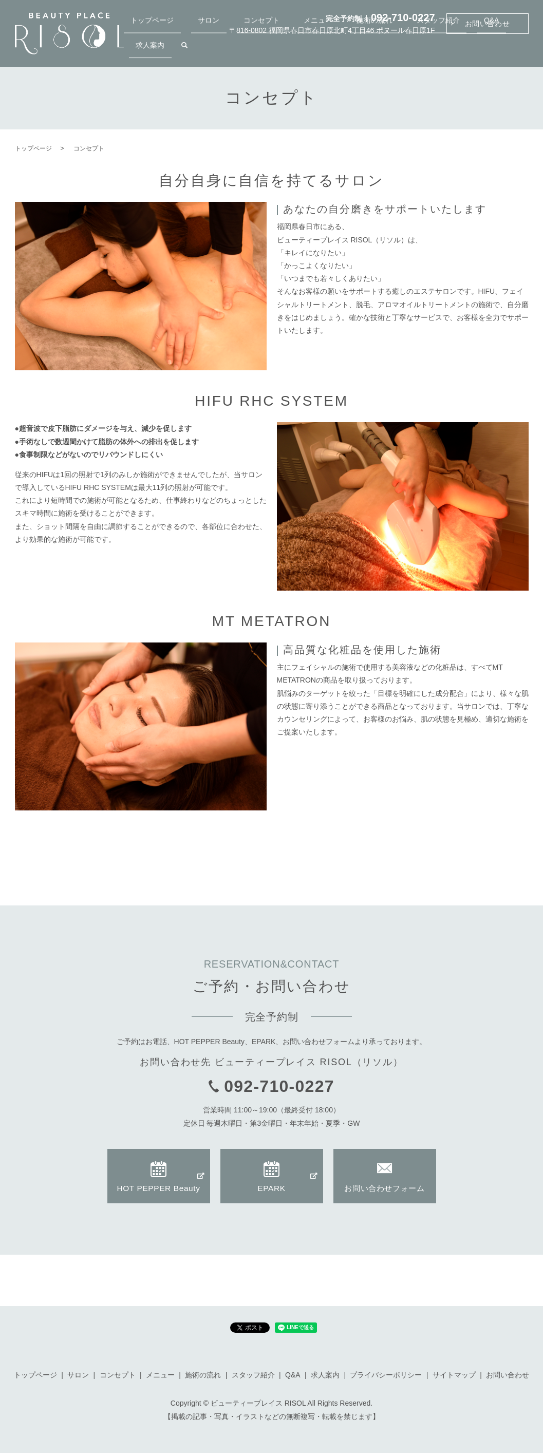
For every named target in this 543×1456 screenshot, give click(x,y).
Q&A (461, 51)
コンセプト (287, 51)
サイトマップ (454, 1378)
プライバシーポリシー (386, 1378)
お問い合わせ (487, 24)
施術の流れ (372, 51)
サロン (247, 51)
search (521, 51)
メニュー (329, 51)
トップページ (205, 51)
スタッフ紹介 (421, 51)
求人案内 (493, 51)
